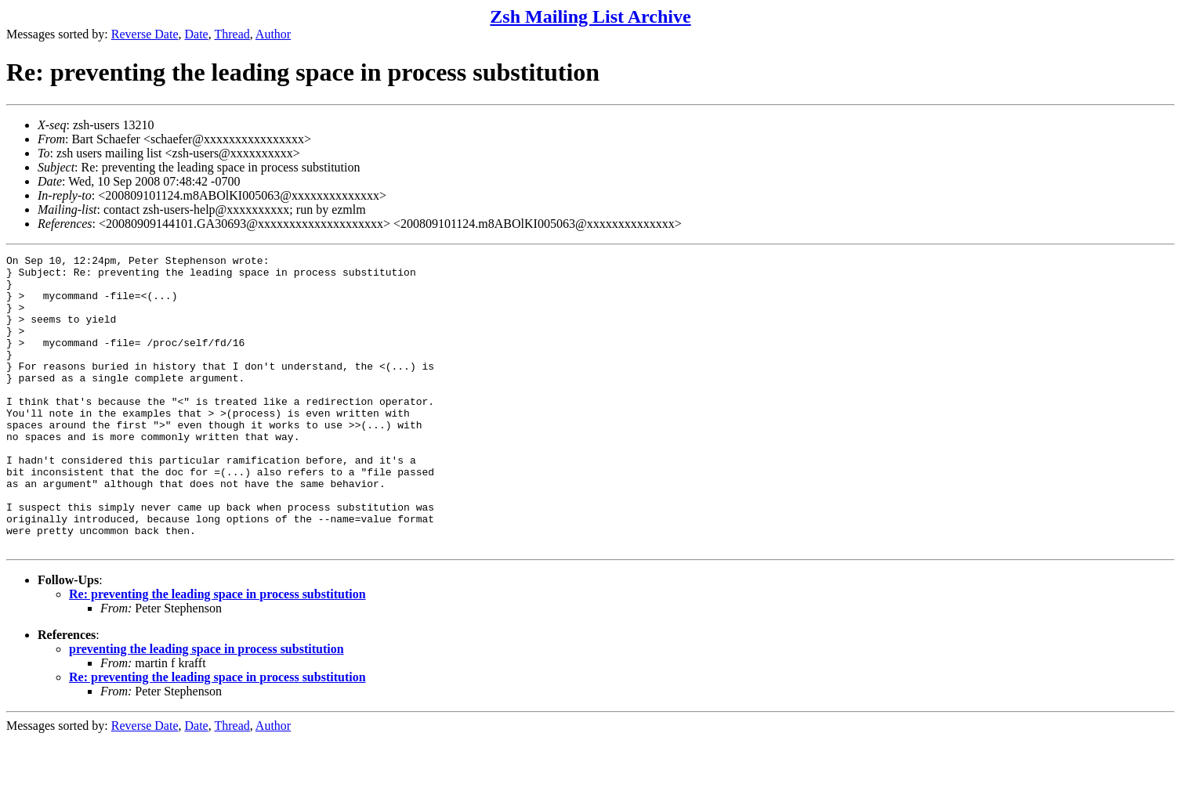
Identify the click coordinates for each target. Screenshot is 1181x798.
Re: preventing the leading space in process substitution (217, 652)
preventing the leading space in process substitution (206, 707)
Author (273, 34)
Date (196, 34)
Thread (231, 34)
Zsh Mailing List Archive (590, 16)
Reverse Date (145, 34)
